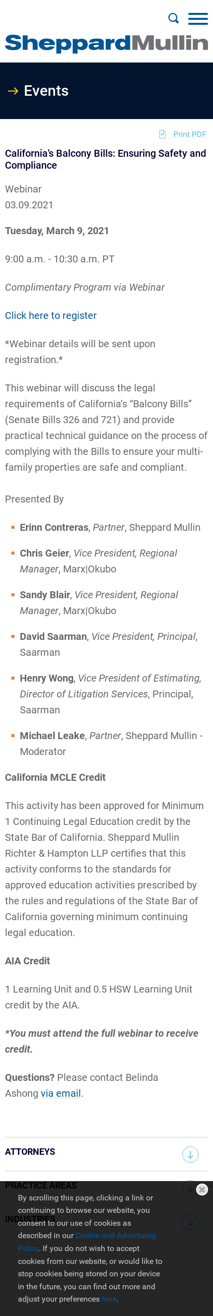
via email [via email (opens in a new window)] (61, 1093)
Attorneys (30, 1151)
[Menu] (198, 18)
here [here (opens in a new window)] (109, 1299)
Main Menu (74, 13)
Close (202, 1189)
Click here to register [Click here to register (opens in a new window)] (51, 315)
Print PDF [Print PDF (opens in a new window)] (190, 134)
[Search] (173, 18)
